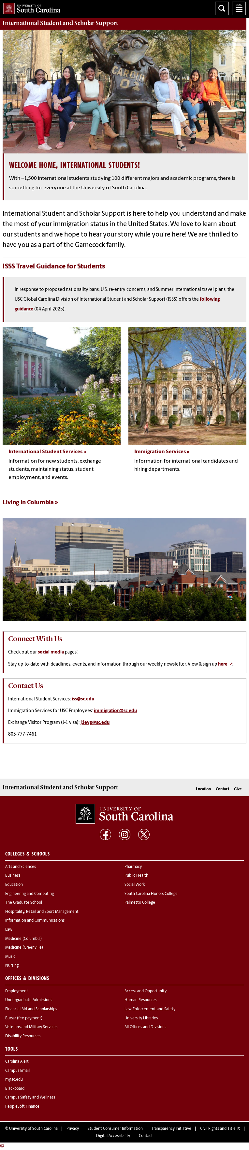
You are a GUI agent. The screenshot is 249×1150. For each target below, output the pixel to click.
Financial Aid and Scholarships (31, 1009)
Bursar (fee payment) (23, 1018)
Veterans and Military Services (31, 1027)
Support (60, 23)
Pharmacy (133, 867)
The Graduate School (23, 903)
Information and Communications (35, 921)
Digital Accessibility (113, 1136)
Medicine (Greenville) (24, 948)
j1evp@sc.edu (95, 722)
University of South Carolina (33, 1129)
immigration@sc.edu (115, 711)
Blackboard (14, 1089)
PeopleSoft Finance (22, 1107)
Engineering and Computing (29, 894)
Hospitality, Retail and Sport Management (42, 912)
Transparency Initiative (171, 1129)
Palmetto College (139, 903)
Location (203, 789)
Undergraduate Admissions (28, 1000)
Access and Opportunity (145, 991)
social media (51, 652)
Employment (16, 991)
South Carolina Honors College (151, 894)
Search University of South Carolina (222, 8)
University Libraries (141, 1018)
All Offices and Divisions (145, 1027)
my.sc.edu (14, 1080)
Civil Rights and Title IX (220, 1129)
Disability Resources (22, 1036)
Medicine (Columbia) (23, 939)
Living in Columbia (28, 503)
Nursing (12, 966)
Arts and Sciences (20, 867)
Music (10, 957)
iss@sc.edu (83, 699)
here (222, 664)
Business (12, 876)
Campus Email (17, 1071)
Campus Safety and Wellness (30, 1098)
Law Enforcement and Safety (149, 1009)
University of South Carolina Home (30, 7)
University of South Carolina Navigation (239, 8)
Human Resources (140, 1000)
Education (14, 885)
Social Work (134, 885)
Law (8, 930)
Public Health (136, 876)
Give (238, 789)
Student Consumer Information (115, 1129)
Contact (222, 789)
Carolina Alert (17, 1062)
